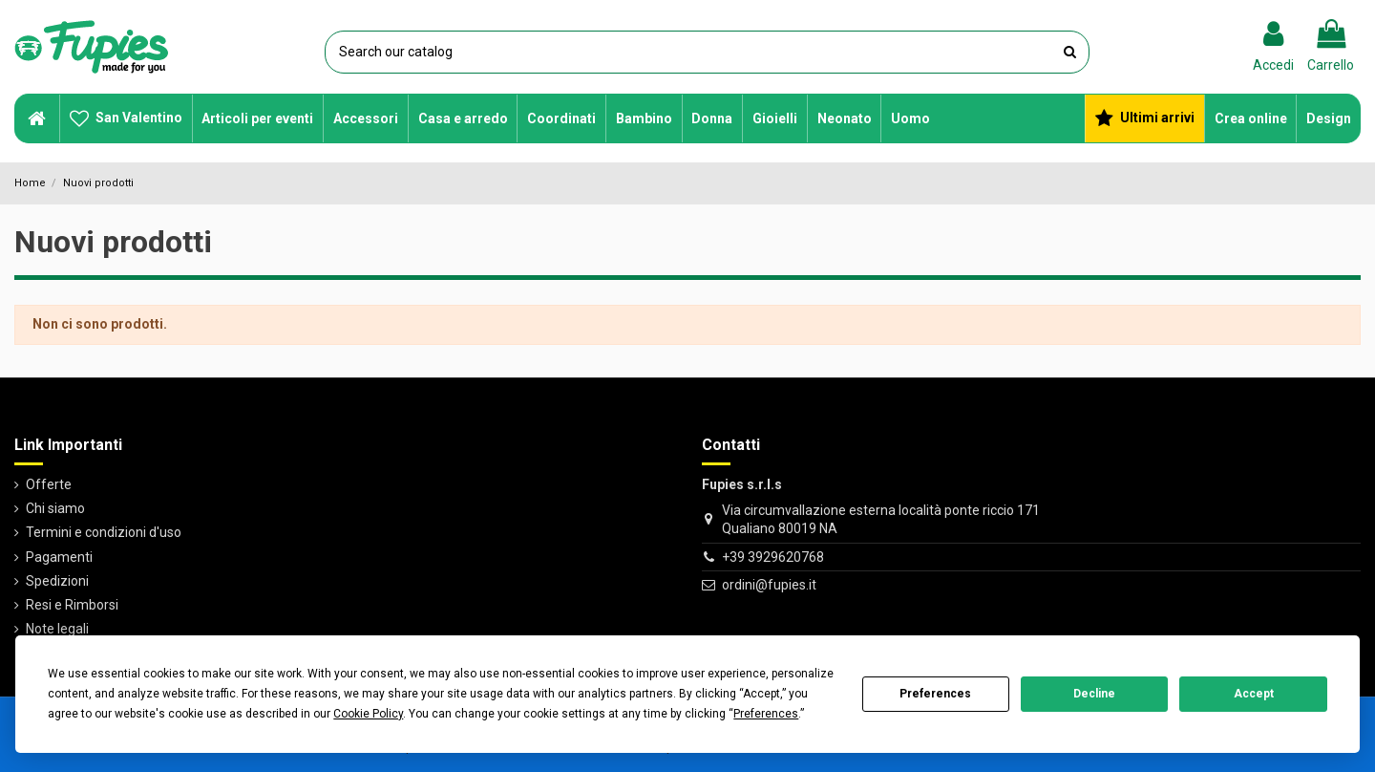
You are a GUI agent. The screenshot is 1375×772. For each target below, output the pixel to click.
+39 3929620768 (773, 557)
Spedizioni (57, 581)
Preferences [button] (765, 713)
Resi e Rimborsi (72, 604)
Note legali (57, 628)
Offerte (49, 484)
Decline (1094, 693)
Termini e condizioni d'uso (103, 532)
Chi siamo (55, 508)
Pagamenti (59, 557)
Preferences (935, 693)
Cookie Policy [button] (368, 713)
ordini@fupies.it (769, 584)
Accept (1254, 693)
